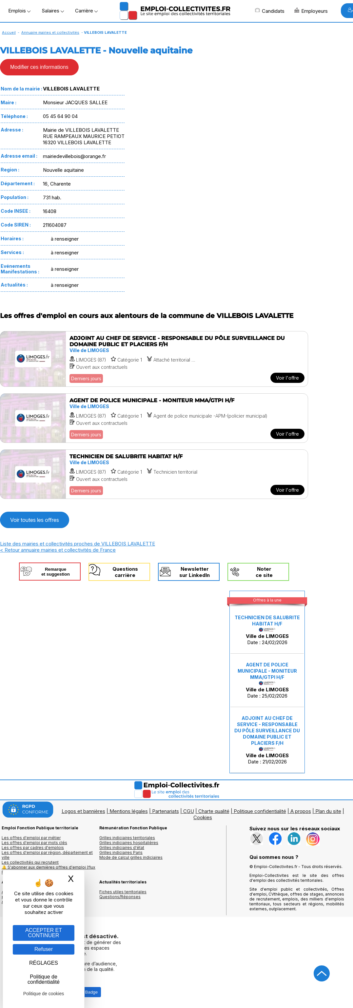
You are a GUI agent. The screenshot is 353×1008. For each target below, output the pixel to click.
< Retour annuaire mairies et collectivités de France (58, 550)
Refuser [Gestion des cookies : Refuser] (43, 949)
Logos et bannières (83, 811)
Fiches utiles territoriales (123, 891)
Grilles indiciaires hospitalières (128, 842)
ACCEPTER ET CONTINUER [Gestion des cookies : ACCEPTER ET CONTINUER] (43, 932)
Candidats (269, 11)
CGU (188, 811)
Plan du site (328, 811)
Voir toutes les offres (34, 520)
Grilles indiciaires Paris (121, 852)
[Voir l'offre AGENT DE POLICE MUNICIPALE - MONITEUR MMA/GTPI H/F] (154, 418)
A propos (300, 811)
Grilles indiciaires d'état (121, 847)
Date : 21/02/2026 (267, 740)
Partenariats (165, 811)
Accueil (9, 32)
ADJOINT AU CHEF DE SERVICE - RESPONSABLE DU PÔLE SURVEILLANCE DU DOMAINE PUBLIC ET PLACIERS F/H (267, 730)
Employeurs (311, 11)
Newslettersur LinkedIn (194, 572)
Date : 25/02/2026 (267, 680)
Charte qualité (213, 811)
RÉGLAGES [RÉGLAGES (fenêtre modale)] (43, 963)
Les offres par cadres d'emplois (33, 847)
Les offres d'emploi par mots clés (34, 842)
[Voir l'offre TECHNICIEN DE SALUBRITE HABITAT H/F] (154, 474)
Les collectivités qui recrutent (30, 862)
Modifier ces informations (39, 67)
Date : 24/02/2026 (267, 630)
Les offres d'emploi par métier (31, 837)
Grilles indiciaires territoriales (127, 837)
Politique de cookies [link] (43, 993)
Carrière (86, 11)
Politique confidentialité (260, 811)
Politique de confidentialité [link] (44, 979)
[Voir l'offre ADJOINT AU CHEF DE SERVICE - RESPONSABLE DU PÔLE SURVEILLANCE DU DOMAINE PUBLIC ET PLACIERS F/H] (154, 358)
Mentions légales (128, 811)
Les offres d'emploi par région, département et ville (47, 855)
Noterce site (264, 572)
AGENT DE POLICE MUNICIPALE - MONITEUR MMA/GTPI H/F (267, 671)
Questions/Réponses (120, 896)
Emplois (19, 11)
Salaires (53, 11)
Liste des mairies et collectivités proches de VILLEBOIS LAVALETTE (77, 544)
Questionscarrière (125, 572)
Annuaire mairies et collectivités (50, 32)
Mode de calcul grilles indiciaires (131, 857)
